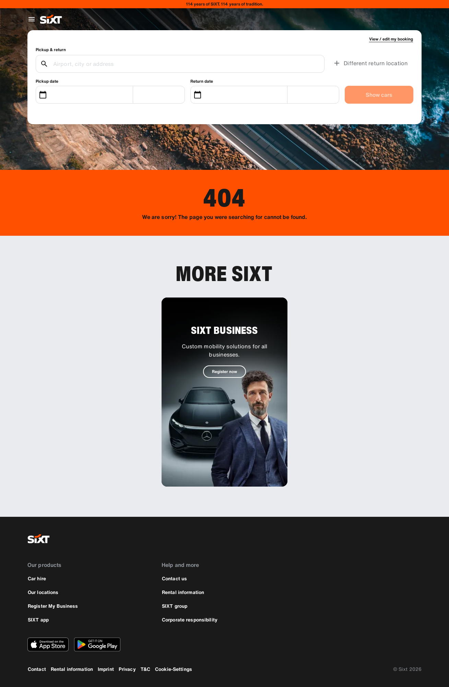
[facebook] (380, 539)
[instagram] (397, 539)
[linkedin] (413, 539)
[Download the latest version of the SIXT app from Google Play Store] (97, 644)
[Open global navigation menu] (31, 19)
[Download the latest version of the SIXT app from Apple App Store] (48, 644)
